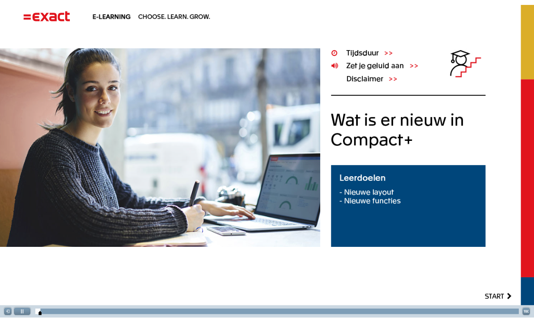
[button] (7, 311)
